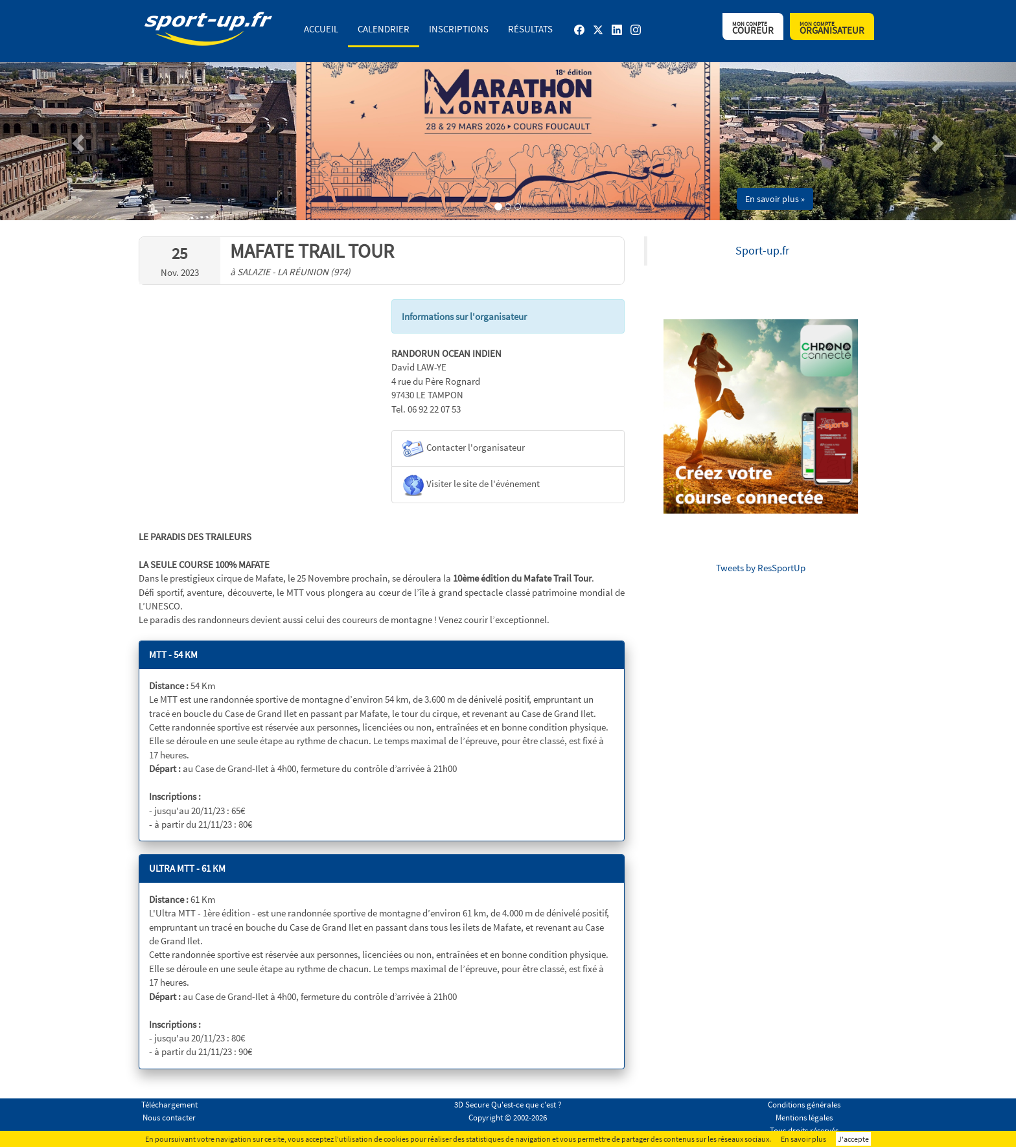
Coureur (753, 28)
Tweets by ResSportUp (760, 568)
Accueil (321, 29)
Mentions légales (804, 1117)
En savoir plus (803, 1139)
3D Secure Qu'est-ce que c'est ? (508, 1104)
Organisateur (832, 28)
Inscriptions (459, 29)
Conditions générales (804, 1104)
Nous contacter (169, 1117)
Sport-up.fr (762, 251)
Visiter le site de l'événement (471, 484)
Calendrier (384, 29)
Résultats (530, 29)
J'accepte (853, 1139)
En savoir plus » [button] (775, 199)
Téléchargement (169, 1104)
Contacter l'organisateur (463, 448)
